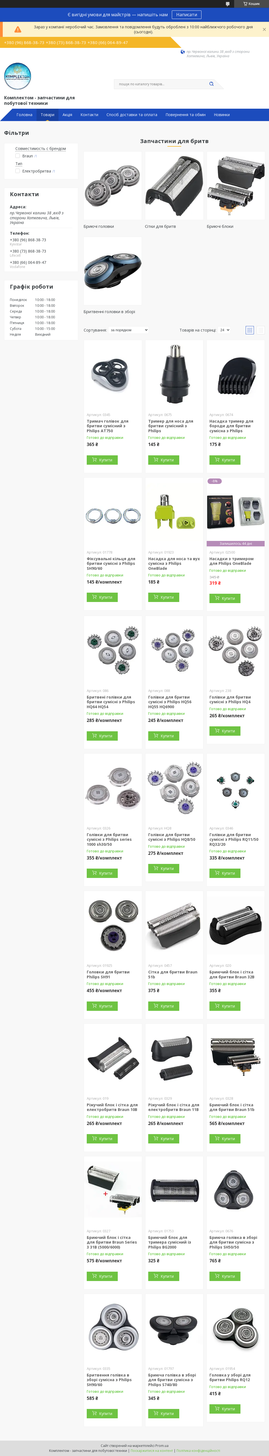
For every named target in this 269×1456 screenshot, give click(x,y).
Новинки (222, 115)
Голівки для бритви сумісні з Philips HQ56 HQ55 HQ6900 (169, 701)
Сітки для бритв (160, 226)
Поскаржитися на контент (152, 1450)
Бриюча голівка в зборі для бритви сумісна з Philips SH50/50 (233, 1242)
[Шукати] (211, 84)
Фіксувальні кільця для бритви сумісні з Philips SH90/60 (111, 563)
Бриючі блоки (220, 226)
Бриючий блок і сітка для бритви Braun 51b (231, 1107)
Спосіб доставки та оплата (132, 115)
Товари (47, 115)
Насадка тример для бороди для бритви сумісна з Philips (231, 425)
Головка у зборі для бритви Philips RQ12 (230, 1377)
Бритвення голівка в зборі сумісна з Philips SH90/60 (109, 1379)
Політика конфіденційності (198, 1450)
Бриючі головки (98, 226)
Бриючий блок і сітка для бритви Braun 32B (231, 974)
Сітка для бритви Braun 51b (172, 974)
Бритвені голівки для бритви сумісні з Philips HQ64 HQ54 (111, 701)
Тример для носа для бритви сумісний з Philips (170, 425)
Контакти (89, 115)
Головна (24, 115)
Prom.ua (162, 1445)
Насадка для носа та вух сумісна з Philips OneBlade (174, 563)
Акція (67, 115)
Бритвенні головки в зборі (109, 311)
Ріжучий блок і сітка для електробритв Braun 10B (112, 1107)
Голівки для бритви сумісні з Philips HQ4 (230, 699)
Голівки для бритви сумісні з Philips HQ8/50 (171, 837)
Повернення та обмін (186, 115)
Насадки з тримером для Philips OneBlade (231, 561)
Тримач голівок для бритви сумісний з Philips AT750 (107, 425)
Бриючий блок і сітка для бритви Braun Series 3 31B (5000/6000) (112, 1242)
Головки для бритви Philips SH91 (108, 974)
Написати (186, 15)
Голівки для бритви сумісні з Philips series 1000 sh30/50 (109, 839)
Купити (105, 459)
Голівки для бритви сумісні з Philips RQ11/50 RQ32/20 (233, 839)
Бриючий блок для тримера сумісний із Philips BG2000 (169, 1242)
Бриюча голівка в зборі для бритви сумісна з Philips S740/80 (172, 1379)
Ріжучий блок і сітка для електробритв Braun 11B (173, 1107)
